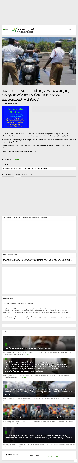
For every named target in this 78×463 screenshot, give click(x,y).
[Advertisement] (39, 13)
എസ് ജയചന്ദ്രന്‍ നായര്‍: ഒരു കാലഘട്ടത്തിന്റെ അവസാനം (28, 348)
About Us (38, 455)
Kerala (9, 86)
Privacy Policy (51, 455)
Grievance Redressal (53, 456)
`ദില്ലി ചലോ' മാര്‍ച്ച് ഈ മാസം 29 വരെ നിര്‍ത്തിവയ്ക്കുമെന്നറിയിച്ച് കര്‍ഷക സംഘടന (38, 417)
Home (3, 86)
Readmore (27, 354)
